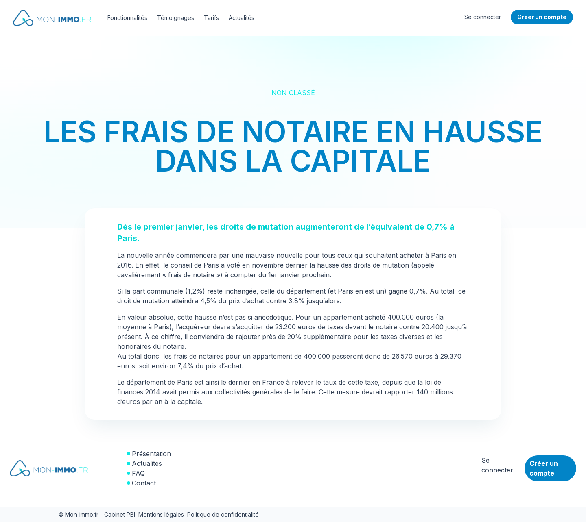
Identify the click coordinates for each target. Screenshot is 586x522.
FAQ (138, 473)
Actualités (241, 17)
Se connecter (482, 16)
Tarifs (211, 17)
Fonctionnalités (127, 17)
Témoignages (175, 17)
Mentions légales (161, 514)
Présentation (151, 454)
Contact (144, 483)
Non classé (293, 93)
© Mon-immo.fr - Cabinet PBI (97, 514)
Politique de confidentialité (223, 514)
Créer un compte (543, 468)
